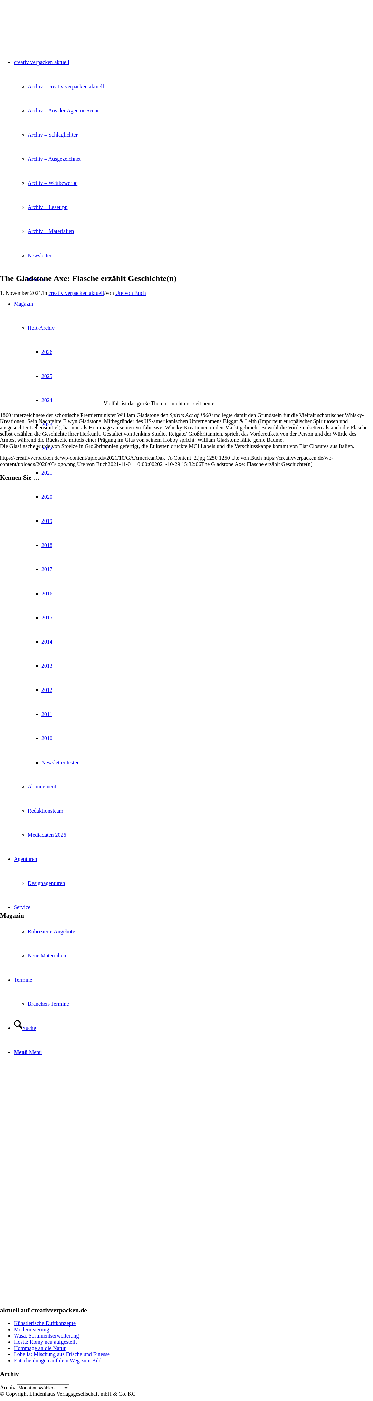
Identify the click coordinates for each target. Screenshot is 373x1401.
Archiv (7, 1387)
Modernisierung (31, 1329)
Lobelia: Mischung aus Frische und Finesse (62, 1354)
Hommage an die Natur (40, 1348)
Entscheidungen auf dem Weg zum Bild (58, 1360)
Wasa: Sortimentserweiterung (46, 1336)
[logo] (52, 33)
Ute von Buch (130, 293)
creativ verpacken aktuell (76, 293)
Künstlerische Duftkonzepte (45, 1323)
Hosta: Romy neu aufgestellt (45, 1342)
